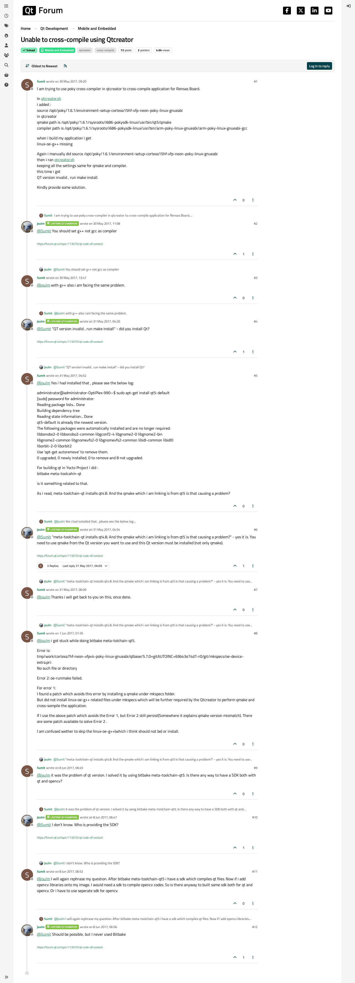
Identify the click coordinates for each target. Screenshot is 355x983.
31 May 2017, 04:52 (72, 375)
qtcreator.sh (51, 99)
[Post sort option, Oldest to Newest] (41, 66)
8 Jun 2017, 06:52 (71, 871)
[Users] (6, 45)
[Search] (6, 65)
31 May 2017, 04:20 (106, 321)
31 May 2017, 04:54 (106, 529)
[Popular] (6, 35)
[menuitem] (348, 6)
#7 (255, 589)
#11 (254, 871)
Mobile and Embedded (57, 50)
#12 (254, 926)
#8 (255, 633)
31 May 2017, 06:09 (72, 589)
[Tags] (6, 26)
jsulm (41, 223)
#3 (255, 277)
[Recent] (6, 16)
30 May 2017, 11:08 (106, 223)
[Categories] (6, 6)
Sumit (41, 81)
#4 (255, 321)
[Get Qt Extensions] (6, 75)
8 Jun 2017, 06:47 (105, 817)
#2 (255, 223)
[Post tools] (253, 200)
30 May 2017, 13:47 (72, 277)
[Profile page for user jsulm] (27, 227)
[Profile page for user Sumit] (27, 85)
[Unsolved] (6, 85)
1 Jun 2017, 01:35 (71, 633)
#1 (255, 81)
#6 (255, 529)
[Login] (348, 6)
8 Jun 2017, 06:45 (71, 767)
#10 (254, 817)
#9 (255, 767)
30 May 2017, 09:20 (72, 81)
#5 (255, 375)
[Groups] (6, 55)
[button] (6, 977)
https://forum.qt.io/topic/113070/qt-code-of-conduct (70, 243)
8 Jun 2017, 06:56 (105, 926)
